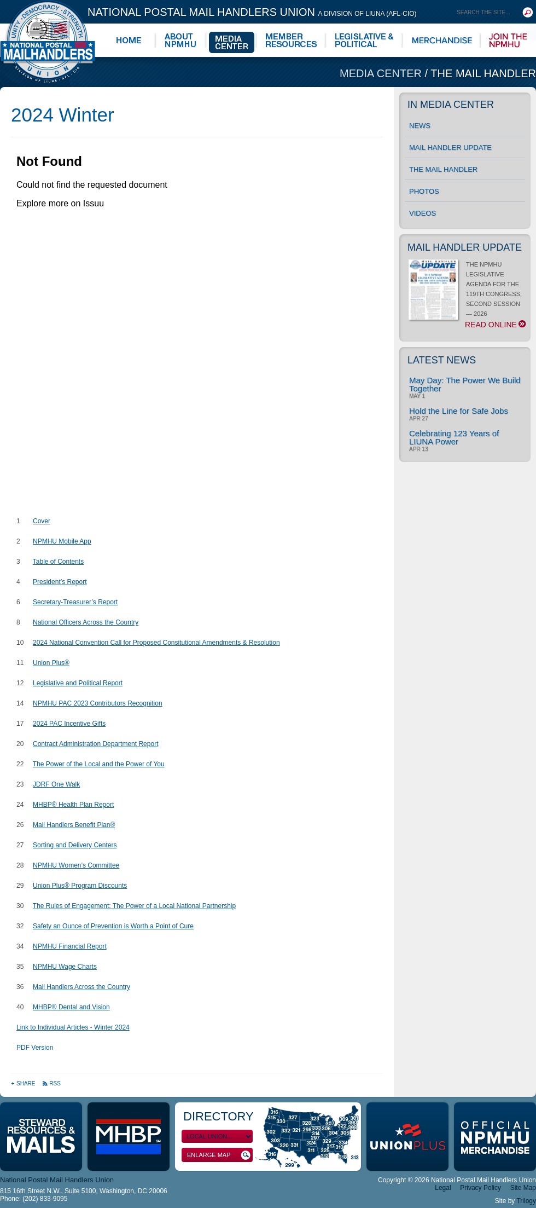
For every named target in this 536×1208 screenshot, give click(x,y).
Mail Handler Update (450, 147)
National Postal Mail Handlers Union (252, 12)
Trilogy (526, 1201)
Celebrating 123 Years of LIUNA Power (454, 437)
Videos (422, 213)
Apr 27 (418, 418)
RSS (51, 1083)
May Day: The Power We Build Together (465, 384)
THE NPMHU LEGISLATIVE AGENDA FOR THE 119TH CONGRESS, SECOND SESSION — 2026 (467, 295)
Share (24, 1083)
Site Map (523, 1188)
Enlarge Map (218, 1155)
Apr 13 (418, 449)
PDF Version (34, 1047)
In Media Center (450, 104)
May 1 (417, 396)
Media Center (382, 73)
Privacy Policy (480, 1188)
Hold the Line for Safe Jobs (458, 410)
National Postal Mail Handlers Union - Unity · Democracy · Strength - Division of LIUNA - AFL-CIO (47, 41)
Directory (218, 1116)
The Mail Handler (483, 73)
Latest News (441, 360)
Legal (443, 1188)
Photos (424, 191)
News (419, 126)
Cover (41, 521)
